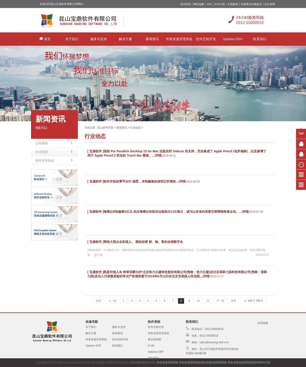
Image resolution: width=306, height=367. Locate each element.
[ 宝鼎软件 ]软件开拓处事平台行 (109, 181)
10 (198, 300)
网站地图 (198, 4)
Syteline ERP (232, 39)
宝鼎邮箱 (233, 4)
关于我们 (71, 39)
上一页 (112, 300)
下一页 (220, 300)
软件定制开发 (206, 39)
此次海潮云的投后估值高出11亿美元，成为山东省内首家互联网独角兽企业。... (187, 211)
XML (209, 4)
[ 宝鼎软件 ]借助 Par (101, 151)
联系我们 (259, 39)
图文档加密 (154, 339)
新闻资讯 (152, 39)
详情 (158, 155)
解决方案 (125, 39)
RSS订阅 (220, 4)
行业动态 (41, 152)
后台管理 (269, 4)
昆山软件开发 (105, 127)
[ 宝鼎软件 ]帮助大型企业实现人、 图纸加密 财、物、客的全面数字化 (135, 242)
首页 (45, 39)
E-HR (151, 345)
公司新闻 (41, 143)
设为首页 (185, 4)
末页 (233, 300)
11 (207, 300)
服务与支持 (98, 39)
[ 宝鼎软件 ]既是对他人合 (105, 272)
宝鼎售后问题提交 (251, 4)
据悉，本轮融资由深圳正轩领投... (155, 181)
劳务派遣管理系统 (179, 39)
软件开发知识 (44, 160)
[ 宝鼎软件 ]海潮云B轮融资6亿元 (110, 211)
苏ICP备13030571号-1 (143, 362)
